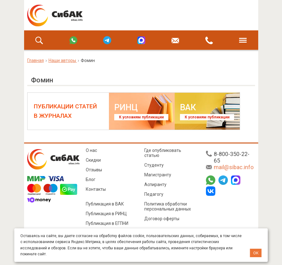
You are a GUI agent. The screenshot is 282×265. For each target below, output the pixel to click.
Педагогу (153, 194)
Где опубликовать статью (162, 153)
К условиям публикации (141, 117)
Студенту (154, 165)
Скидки (93, 160)
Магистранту (157, 174)
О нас (91, 150)
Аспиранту (155, 184)
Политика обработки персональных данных (167, 206)
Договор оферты (161, 218)
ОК (256, 253)
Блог (90, 179)
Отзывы (94, 169)
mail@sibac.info (234, 167)
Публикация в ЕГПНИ (107, 223)
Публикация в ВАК (105, 203)
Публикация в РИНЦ (106, 213)
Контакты (96, 189)
